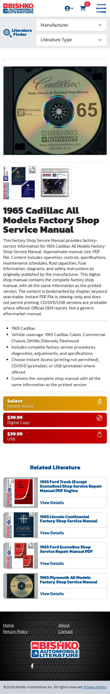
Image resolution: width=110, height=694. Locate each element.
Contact (65, 631)
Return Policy (15, 631)
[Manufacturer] (71, 25)
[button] (101, 8)
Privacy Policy (95, 687)
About (64, 625)
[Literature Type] (71, 39)
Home (8, 625)
